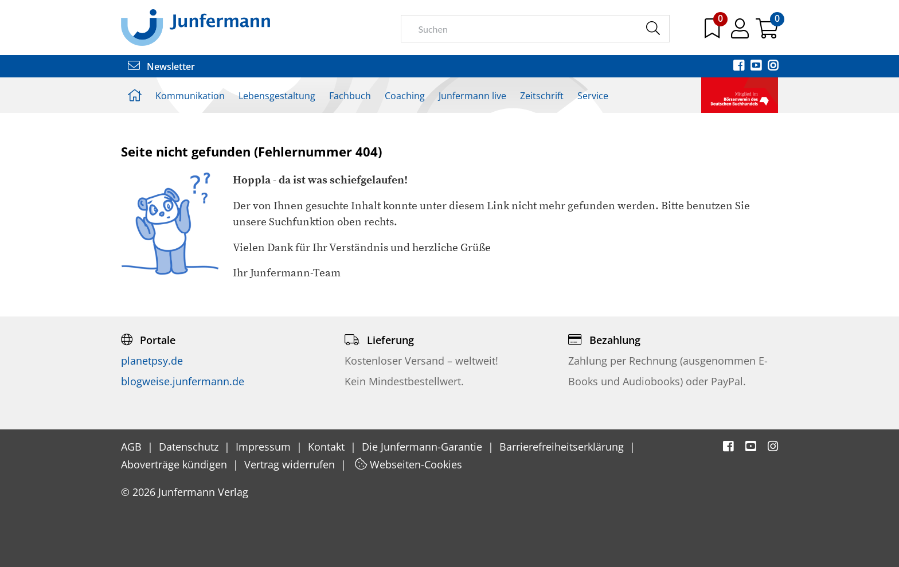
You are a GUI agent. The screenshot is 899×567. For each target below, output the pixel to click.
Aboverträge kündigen (175, 464)
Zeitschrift (542, 95)
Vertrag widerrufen (291, 464)
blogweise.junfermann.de (182, 381)
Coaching (405, 95)
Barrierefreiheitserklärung (563, 446)
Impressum (265, 446)
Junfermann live (472, 95)
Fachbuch (350, 95)
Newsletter (161, 66)
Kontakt (327, 446)
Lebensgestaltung (277, 95)
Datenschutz (190, 446)
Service (592, 95)
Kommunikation (190, 95)
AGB (132, 446)
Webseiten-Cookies (408, 464)
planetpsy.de (152, 360)
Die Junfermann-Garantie (423, 446)
